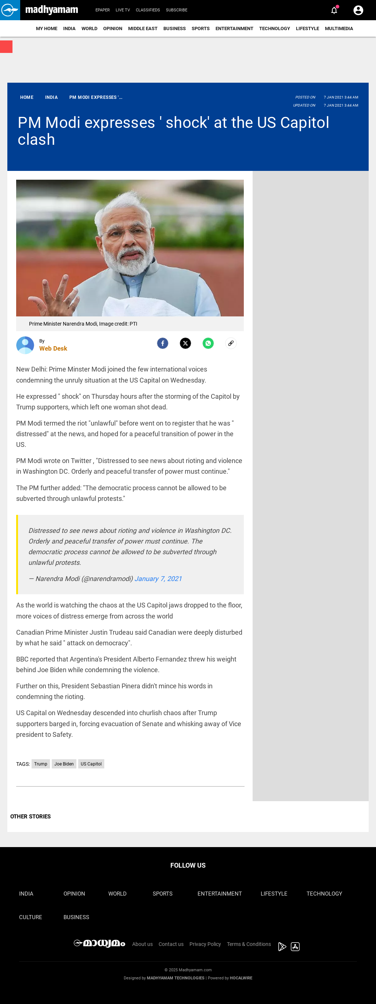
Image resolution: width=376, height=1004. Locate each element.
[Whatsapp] (208, 343)
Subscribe (176, 10)
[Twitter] (185, 343)
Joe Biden (64, 764)
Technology (274, 28)
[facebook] (163, 343)
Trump (40, 764)
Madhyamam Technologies (176, 978)
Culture (30, 917)
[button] (10, 10)
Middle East (143, 28)
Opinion (112, 28)
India (69, 28)
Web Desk (53, 348)
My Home (46, 28)
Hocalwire (241, 978)
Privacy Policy (205, 944)
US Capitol (91, 764)
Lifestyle (307, 28)
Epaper (102, 10)
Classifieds (148, 10)
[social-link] (231, 343)
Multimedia (339, 28)
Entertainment (234, 28)
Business (174, 28)
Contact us (171, 944)
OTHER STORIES (30, 816)
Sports (201, 28)
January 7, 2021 (158, 578)
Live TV (123, 10)
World (89, 28)
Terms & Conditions (249, 944)
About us (142, 944)
